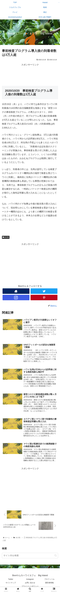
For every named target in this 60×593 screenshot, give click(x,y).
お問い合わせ (30, 583)
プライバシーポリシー (30, 586)
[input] (30, 555)
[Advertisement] (30, 73)
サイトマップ (11, 583)
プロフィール (49, 579)
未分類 (6, 237)
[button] (55, 555)
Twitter (10, 579)
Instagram (30, 579)
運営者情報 (49, 583)
